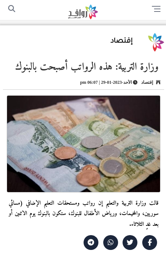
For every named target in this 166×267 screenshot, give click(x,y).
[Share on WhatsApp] (110, 242)
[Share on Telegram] (91, 242)
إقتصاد (122, 41)
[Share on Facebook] (149, 242)
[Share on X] (130, 242)
